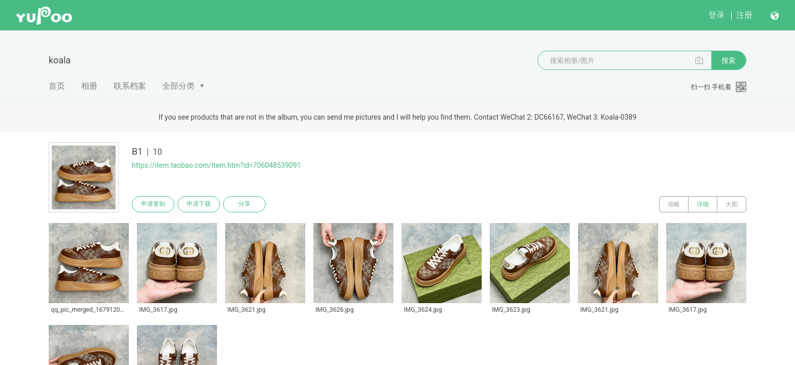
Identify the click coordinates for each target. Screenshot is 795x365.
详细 (703, 204)
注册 (744, 15)
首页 (57, 86)
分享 (244, 204)
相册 (89, 86)
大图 (732, 204)
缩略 (674, 204)
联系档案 (130, 86)
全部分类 (178, 86)
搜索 (728, 60)
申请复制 (153, 204)
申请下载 (199, 204)
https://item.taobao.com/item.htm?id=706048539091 (216, 165)
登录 (716, 15)
